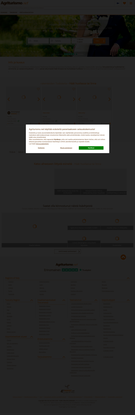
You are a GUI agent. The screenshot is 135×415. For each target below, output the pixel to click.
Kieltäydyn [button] (41, 148)
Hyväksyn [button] (91, 148)
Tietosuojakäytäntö (42, 144)
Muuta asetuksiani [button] (66, 148)
